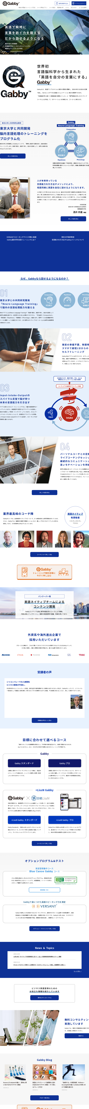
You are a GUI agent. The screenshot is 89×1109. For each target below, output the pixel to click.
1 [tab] (4, 51)
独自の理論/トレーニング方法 (27, 7)
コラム (67, 7)
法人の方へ (74, 7)
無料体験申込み (62, 3)
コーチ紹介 (52, 7)
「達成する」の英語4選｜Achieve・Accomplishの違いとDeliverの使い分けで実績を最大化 (74, 1082)
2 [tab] (8, 51)
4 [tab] (17, 51)
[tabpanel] (44, 32)
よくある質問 (82, 7)
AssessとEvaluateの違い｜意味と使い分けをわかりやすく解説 (15, 1081)
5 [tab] (21, 51)
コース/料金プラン (42, 7)
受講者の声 (60, 7)
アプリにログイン (79, 3)
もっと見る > (77, 975)
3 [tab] (12, 51)
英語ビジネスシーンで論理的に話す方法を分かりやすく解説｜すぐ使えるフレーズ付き (44, 1082)
